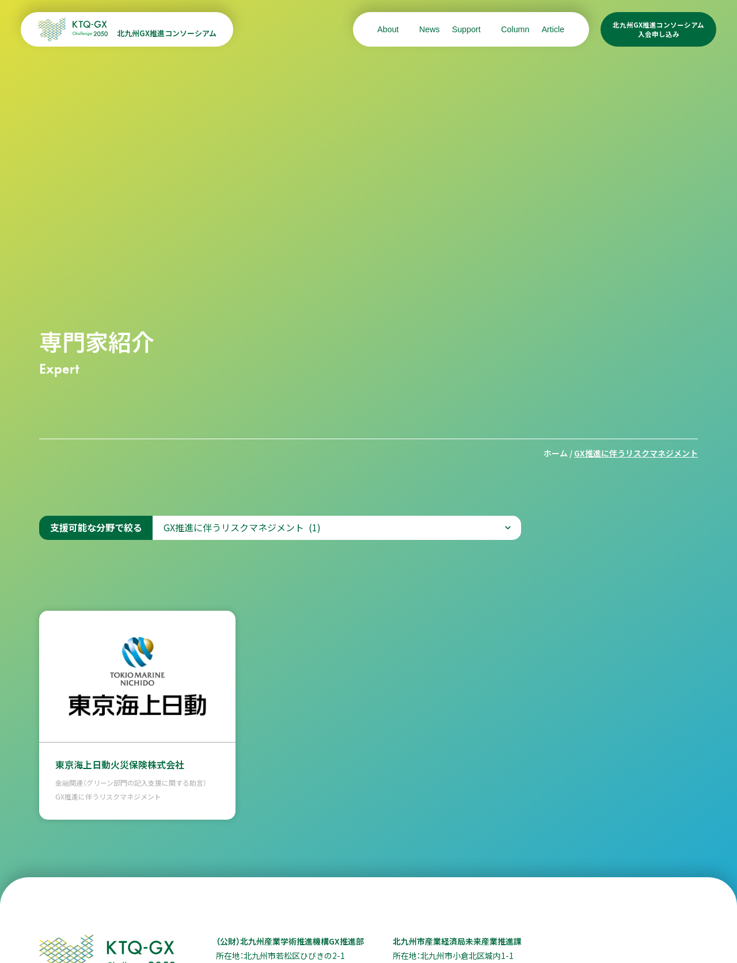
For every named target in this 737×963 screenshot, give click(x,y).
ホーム (556, 453)
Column (515, 29)
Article (553, 29)
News (429, 29)
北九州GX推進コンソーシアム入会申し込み (658, 29)
